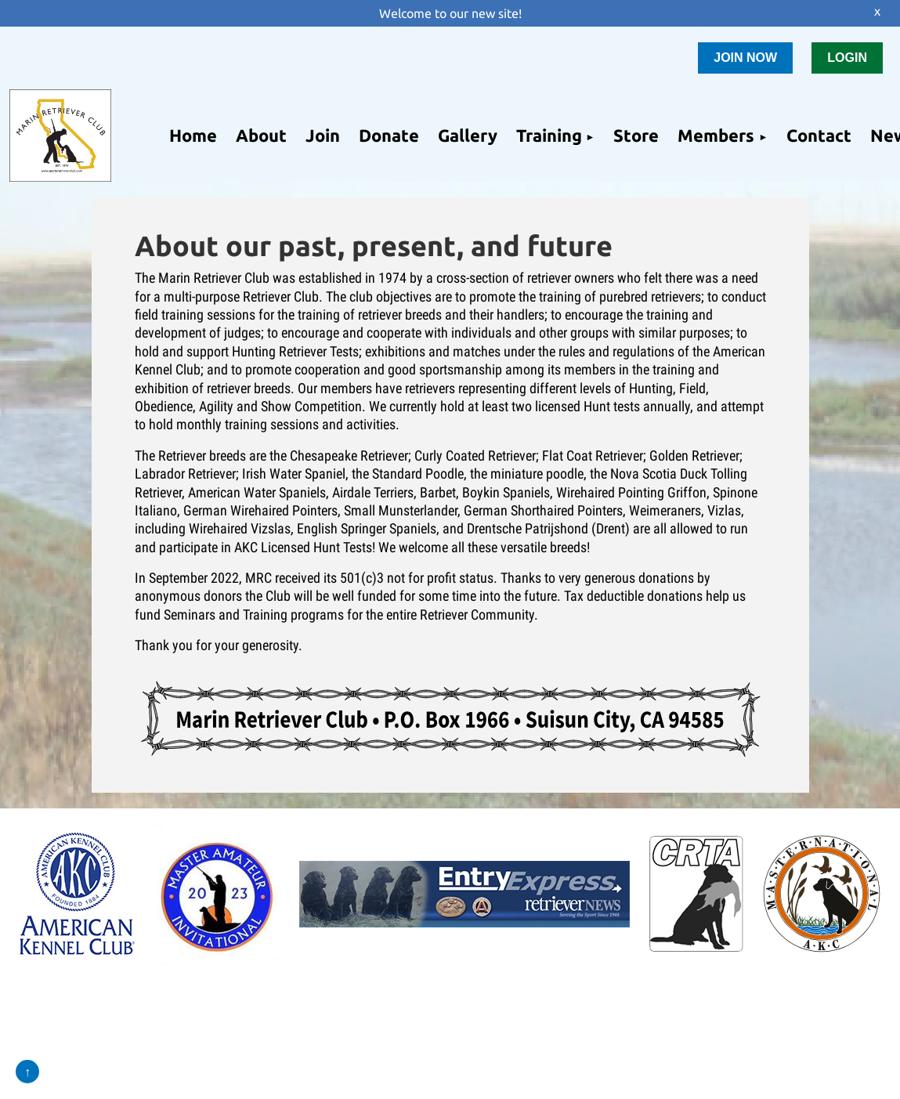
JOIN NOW (745, 57)
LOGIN (847, 57)
